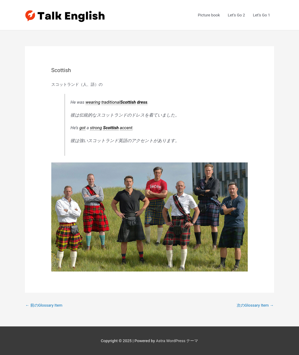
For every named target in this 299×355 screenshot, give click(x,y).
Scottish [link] (128, 102)
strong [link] (96, 127)
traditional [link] (110, 102)
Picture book (209, 15)
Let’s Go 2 (236, 15)
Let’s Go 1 (261, 15)
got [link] (82, 127)
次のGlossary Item (255, 305)
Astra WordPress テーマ (177, 340)
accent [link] (126, 127)
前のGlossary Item (43, 305)
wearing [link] (93, 102)
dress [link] (142, 102)
